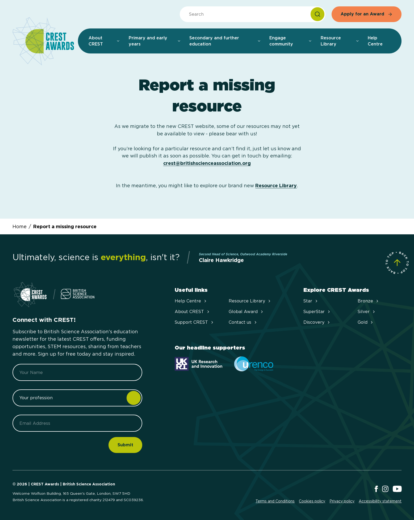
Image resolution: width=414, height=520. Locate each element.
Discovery (317, 322)
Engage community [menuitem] (290, 41)
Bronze (368, 300)
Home (19, 226)
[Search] (317, 14)
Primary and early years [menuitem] (155, 41)
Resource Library (276, 185)
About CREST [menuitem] (104, 41)
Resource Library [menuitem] (340, 41)
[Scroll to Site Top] (397, 262)
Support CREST (194, 322)
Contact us (243, 322)
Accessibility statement (380, 501)
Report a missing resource (65, 226)
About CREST (192, 311)
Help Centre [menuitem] (375, 41)
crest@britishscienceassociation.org (207, 163)
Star (311, 300)
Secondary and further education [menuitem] (225, 41)
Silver (367, 311)
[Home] (43, 41)
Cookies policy (312, 501)
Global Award (246, 311)
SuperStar (317, 311)
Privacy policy (341, 501)
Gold (366, 322)
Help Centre (191, 300)
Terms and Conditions (275, 501)
